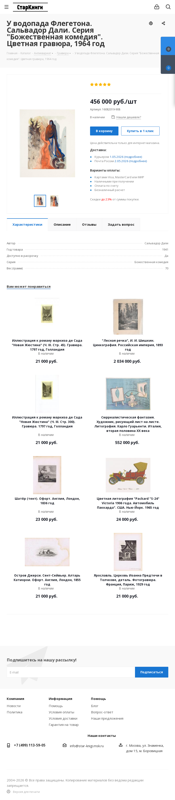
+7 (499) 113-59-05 (29, 745)
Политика (14, 712)
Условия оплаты (61, 712)
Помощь (56, 705)
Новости (14, 705)
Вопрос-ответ (102, 712)
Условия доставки (63, 718)
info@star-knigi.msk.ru (87, 746)
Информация (60, 698)
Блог (94, 705)
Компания (15, 698)
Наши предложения (107, 718)
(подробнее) (133, 157)
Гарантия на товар (64, 724)
